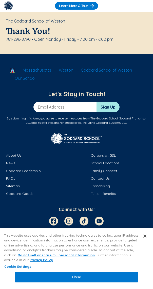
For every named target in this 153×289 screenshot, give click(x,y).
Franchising (100, 186)
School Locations (105, 163)
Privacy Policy (41, 260)
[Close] (144, 236)
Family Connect (104, 171)
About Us (14, 155)
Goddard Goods (19, 193)
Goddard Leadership (23, 171)
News (10, 163)
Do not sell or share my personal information (56, 255)
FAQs (10, 178)
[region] (76, 258)
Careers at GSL (103, 155)
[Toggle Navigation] (144, 5)
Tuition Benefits (103, 193)
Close (76, 277)
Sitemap (13, 186)
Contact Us (100, 178)
